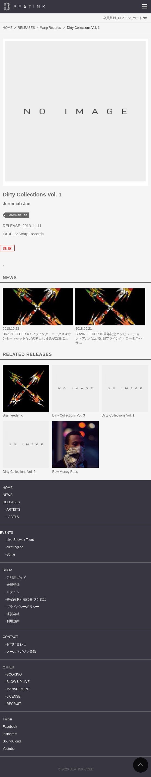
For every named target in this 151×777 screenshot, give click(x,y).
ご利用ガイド (16, 577)
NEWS (8, 495)
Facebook (10, 727)
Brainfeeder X (13, 415)
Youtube (9, 749)
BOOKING (14, 674)
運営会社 (13, 614)
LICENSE (13, 696)
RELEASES (26, 28)
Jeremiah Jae (17, 215)
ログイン (124, 18)
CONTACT (10, 637)
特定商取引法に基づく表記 (26, 599)
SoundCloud (12, 741)
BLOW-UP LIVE (18, 682)
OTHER (8, 667)
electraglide (15, 547)
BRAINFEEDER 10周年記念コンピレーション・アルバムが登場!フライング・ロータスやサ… (108, 338)
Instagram (10, 734)
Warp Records (50, 28)
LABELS (13, 517)
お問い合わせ (16, 644)
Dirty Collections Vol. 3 (68, 415)
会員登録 (109, 18)
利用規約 (13, 621)
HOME (8, 28)
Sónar (11, 554)
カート (138, 18)
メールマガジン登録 (21, 651)
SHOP (7, 570)
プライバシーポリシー (23, 607)
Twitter (7, 719)
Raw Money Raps (65, 472)
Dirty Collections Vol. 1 (118, 415)
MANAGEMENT (18, 689)
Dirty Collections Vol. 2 (19, 472)
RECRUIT (14, 704)
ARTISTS (13, 509)
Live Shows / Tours (20, 540)
